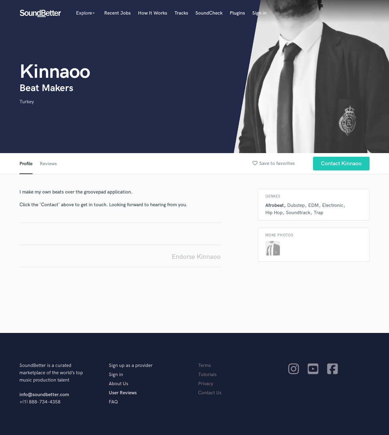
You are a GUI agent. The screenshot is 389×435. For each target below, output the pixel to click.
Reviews (48, 164)
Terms (204, 365)
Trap (318, 213)
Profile (26, 164)
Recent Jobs (117, 13)
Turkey (26, 102)
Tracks (181, 13)
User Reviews (123, 393)
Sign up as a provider (131, 365)
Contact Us (210, 393)
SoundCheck (208, 13)
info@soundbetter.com (44, 395)
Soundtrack (298, 213)
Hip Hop (274, 213)
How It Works (152, 13)
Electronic (332, 205)
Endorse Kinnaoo (196, 257)
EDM (313, 205)
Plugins (237, 13)
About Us (118, 384)
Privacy (205, 384)
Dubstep (296, 205)
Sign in (259, 13)
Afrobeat (274, 205)
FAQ (113, 402)
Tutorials (207, 375)
